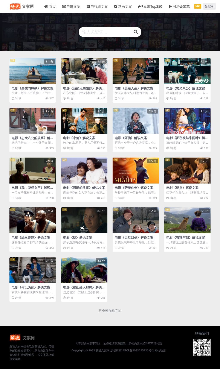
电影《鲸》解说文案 (77, 237)
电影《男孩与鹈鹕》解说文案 (32, 88)
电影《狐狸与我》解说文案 (185, 237)
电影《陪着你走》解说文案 (134, 187)
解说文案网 (103, 350)
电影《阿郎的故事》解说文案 (84, 187)
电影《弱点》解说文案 (182, 187)
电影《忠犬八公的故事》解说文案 (32, 140)
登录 (209, 6)
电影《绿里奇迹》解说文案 (31, 237)
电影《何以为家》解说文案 (31, 286)
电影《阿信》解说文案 (131, 138)
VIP (197, 6)
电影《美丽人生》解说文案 (134, 88)
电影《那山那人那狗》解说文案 (84, 288)
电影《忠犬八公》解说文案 (185, 88)
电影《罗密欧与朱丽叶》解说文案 (187, 140)
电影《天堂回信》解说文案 (134, 237)
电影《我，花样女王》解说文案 (32, 189)
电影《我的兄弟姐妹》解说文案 (84, 90)
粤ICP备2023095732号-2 (138, 350)
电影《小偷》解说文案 (79, 138)
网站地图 (160, 350)
